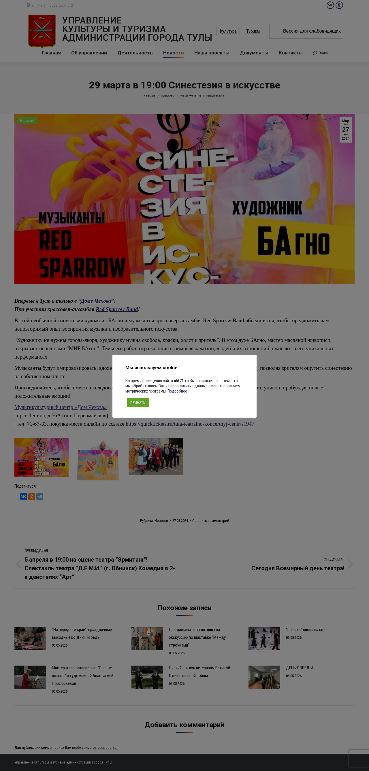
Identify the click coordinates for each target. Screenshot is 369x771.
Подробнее (177, 391)
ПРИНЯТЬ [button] (138, 402)
